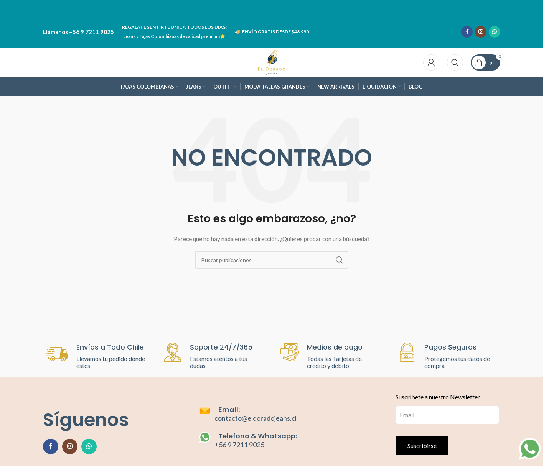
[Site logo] (271, 60)
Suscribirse (422, 445)
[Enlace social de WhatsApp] (494, 30)
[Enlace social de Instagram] (480, 30)
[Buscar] (455, 61)
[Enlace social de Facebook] (467, 30)
